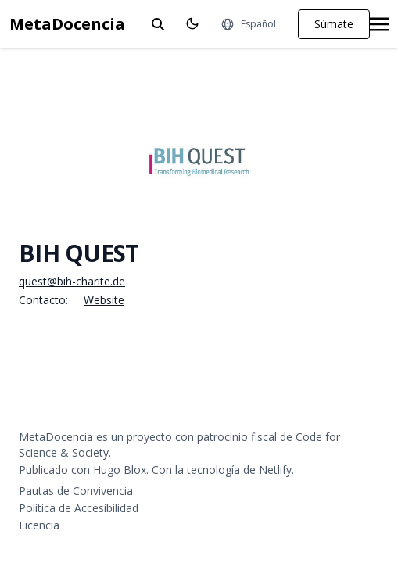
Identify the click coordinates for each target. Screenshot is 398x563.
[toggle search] (158, 24)
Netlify (275, 469)
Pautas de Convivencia (76, 490)
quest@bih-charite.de (72, 281)
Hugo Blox (119, 469)
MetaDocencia (67, 23)
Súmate (333, 23)
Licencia (39, 525)
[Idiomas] (248, 24)
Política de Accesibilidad (78, 507)
